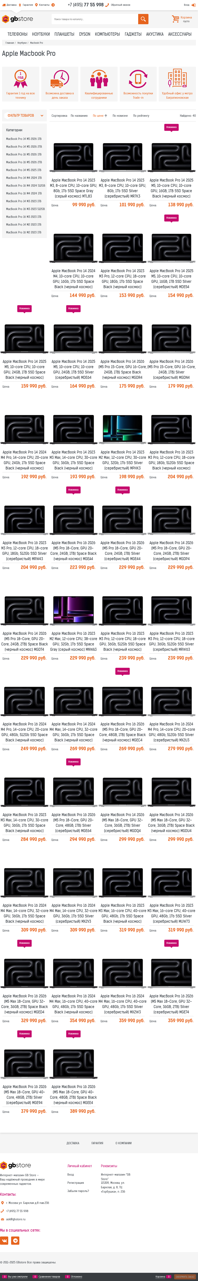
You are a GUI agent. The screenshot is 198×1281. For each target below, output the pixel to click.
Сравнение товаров (49, 1276)
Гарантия (28, 4)
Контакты (44, 4)
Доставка (11, 4)
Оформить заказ (185, 1276)
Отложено (76, 1276)
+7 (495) (86, 5)
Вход (186, 4)
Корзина (160, 1276)
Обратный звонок (120, 4)
